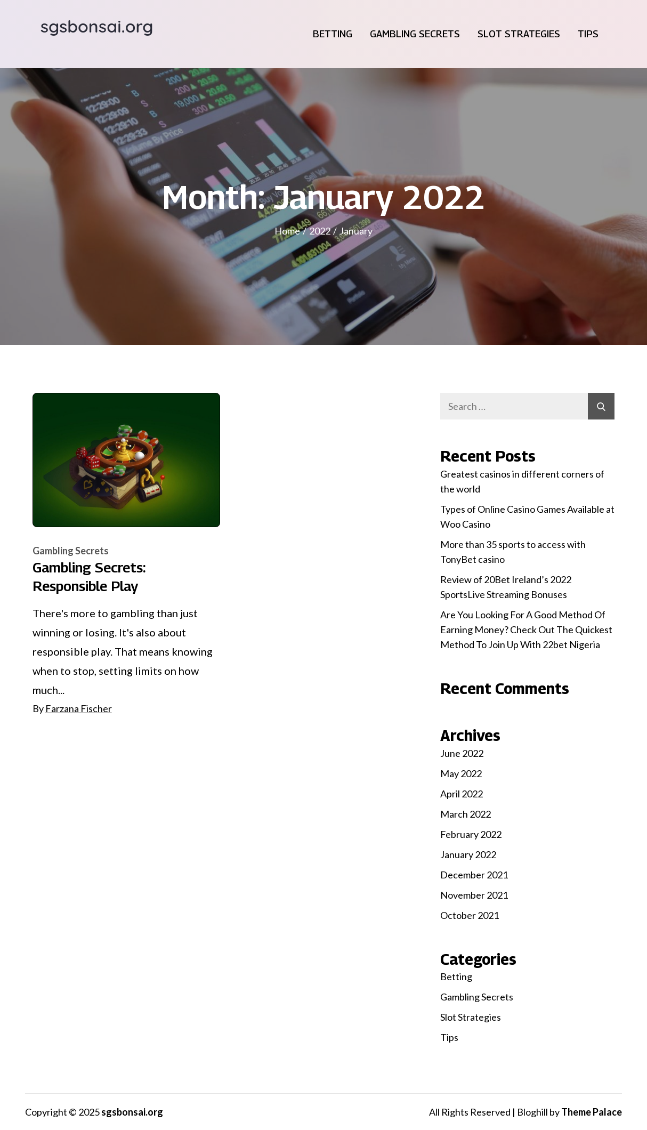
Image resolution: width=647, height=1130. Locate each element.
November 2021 (474, 895)
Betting (332, 33)
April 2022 (461, 794)
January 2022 (468, 854)
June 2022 (461, 753)
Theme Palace (591, 1112)
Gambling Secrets (415, 33)
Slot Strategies (519, 33)
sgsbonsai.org (97, 26)
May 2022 (461, 773)
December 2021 (474, 875)
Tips (588, 33)
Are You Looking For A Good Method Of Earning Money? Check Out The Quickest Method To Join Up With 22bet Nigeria (526, 629)
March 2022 (465, 814)
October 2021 (469, 915)
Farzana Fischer (78, 708)
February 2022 (471, 834)
